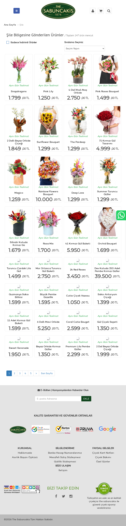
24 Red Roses (78, 269)
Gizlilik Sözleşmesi (65, 461)
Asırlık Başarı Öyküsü (25, 457)
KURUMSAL (25, 448)
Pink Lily (48, 91)
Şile (21, 24)
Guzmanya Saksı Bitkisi (19, 296)
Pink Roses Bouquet (107, 91)
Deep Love (78, 192)
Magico (18, 192)
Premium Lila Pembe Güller (78, 348)
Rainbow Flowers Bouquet (48, 193)
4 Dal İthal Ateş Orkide (78, 91)
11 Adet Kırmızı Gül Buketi (18, 322)
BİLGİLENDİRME (65, 448)
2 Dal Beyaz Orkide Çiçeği (107, 348)
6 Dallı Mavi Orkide (48, 321)
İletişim (63, 470)
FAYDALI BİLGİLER (103, 448)
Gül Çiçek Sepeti (107, 321)
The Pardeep (77, 141)
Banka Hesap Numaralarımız (65, 452)
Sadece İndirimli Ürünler (23, 42)
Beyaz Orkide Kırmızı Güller (48, 348)
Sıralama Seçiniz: (73, 42)
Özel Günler (103, 461)
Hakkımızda (25, 452)
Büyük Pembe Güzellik (48, 296)
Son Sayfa (47, 373)
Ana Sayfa (10, 24)
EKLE (86, 398)
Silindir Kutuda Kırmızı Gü (19, 244)
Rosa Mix (48, 243)
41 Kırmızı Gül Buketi (77, 243)
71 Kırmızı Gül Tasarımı (107, 142)
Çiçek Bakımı (103, 457)
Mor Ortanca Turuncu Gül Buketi (48, 270)
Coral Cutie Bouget (77, 321)
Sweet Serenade (19, 347)
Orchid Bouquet (107, 243)
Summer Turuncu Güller (107, 193)
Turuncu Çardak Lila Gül (19, 270)
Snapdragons (19, 91)
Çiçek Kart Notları (103, 452)
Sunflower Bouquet (48, 141)
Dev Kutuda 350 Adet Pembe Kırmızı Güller (107, 270)
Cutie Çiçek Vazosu (78, 295)
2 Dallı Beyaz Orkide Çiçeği (19, 142)
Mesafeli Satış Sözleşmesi (65, 457)
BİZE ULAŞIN (63, 465)
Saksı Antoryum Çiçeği (107, 296)
